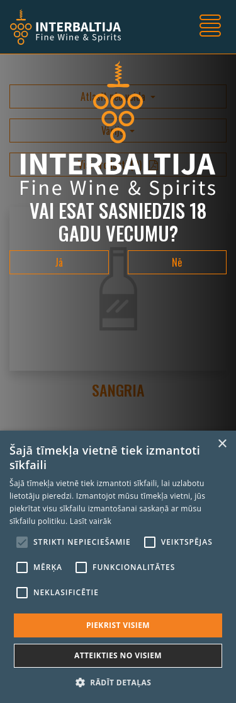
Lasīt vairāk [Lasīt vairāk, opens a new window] (90, 521)
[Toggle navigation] (210, 27)
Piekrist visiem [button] (118, 625)
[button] (118, 682)
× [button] (222, 444)
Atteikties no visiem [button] (118, 655)
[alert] (118, 567)
